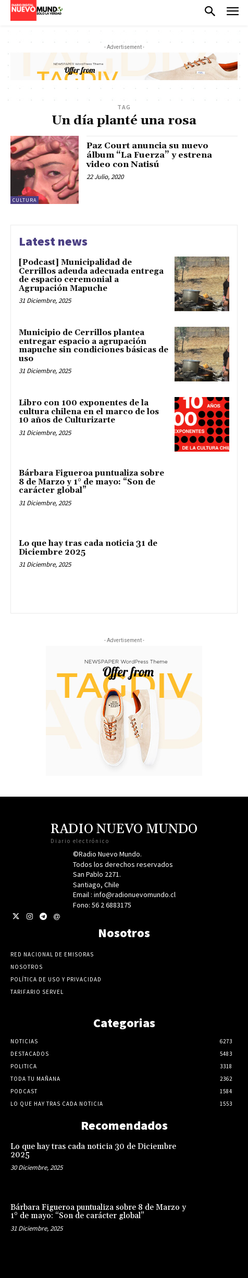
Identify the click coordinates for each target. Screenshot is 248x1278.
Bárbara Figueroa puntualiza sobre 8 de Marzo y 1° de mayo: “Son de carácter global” (91, 481)
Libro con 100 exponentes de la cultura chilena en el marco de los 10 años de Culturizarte (89, 411)
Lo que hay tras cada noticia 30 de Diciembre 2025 (93, 1151)
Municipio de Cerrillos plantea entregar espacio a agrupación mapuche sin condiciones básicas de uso (93, 346)
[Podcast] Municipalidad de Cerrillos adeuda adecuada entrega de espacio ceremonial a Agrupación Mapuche (91, 275)
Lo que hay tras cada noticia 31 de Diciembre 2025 (88, 548)
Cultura (24, 200)
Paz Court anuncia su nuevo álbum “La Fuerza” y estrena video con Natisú (149, 154)
